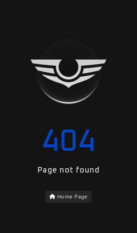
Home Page (68, 196)
